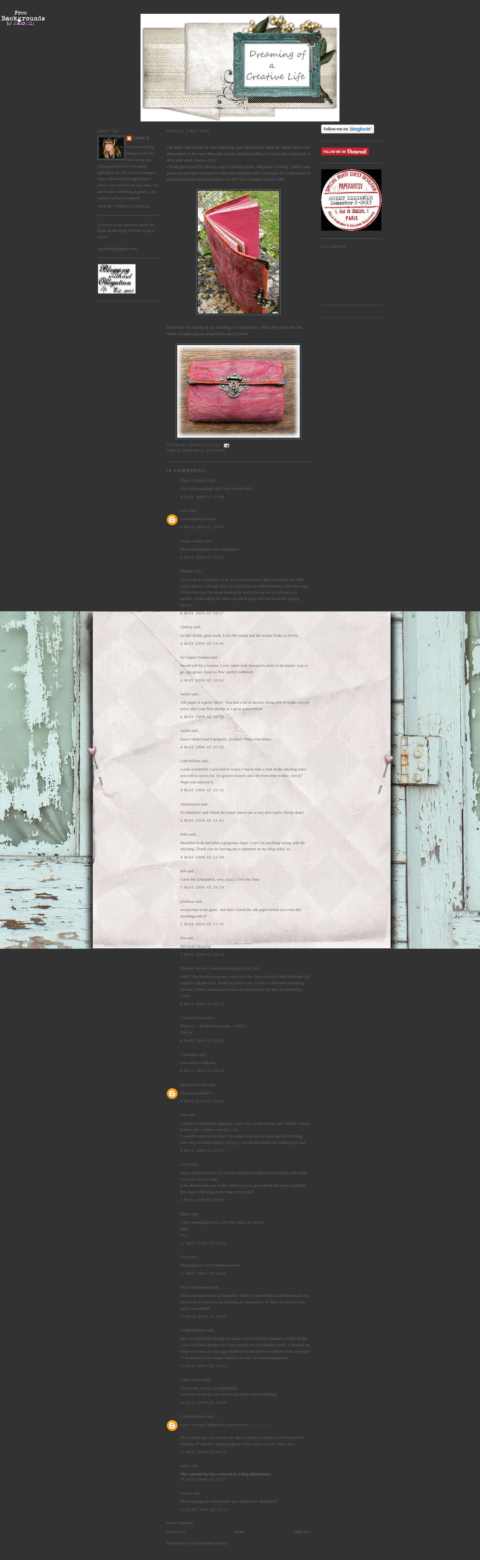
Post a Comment (180, 1522)
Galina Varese (191, 1379)
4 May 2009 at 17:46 (202, 496)
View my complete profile (124, 206)
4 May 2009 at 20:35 (202, 747)
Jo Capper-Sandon (194, 657)
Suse (184, 510)
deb (183, 871)
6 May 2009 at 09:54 (202, 1070)
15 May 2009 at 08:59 (203, 1452)
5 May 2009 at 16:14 (202, 887)
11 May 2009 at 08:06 (203, 1273)
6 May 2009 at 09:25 (202, 1040)
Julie (184, 834)
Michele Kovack (193, 1084)
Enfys (184, 1214)
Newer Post (176, 1531)
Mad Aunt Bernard (195, 1287)
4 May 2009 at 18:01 (202, 526)
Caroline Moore (193, 1416)
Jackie (185, 694)
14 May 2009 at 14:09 (203, 1316)
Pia (183, 938)
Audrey (186, 626)
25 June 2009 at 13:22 (204, 1509)
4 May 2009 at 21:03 (202, 820)
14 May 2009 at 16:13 (203, 1365)
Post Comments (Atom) (208, 1543)
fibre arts (193, 450)
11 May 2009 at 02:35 (203, 1243)
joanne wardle (191, 541)
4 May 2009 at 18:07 (202, 557)
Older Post (302, 1531)
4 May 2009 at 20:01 (202, 680)
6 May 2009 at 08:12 (202, 1003)
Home (239, 1531)
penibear (187, 901)
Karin (184, 1164)
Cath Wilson (190, 761)
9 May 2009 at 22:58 (202, 1150)
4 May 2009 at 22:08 (202, 857)
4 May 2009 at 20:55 (202, 790)
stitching (216, 450)
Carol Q (141, 138)
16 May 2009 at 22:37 (203, 1479)
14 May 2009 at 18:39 (203, 1402)
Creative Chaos (192, 1017)
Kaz (183, 1114)
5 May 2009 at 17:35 (202, 924)
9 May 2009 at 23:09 (202, 1199)
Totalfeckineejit (192, 1330)
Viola (185, 1257)
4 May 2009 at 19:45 (202, 643)
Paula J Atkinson (193, 480)
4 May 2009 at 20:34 (202, 716)
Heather (186, 571)
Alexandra (188, 1054)
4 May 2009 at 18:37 (202, 613)
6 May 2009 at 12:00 (202, 1101)
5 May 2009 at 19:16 (202, 954)
